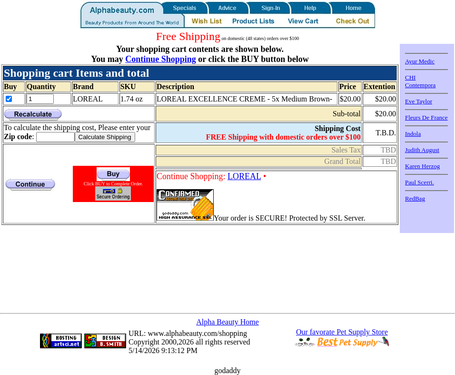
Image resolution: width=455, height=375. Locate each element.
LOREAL (244, 176)
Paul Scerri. (419, 182)
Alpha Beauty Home (227, 322)
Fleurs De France (426, 117)
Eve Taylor (418, 101)
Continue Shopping (160, 59)
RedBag (415, 198)
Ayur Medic (420, 61)
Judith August (422, 149)
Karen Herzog (422, 166)
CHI (410, 77)
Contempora (420, 85)
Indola (413, 133)
